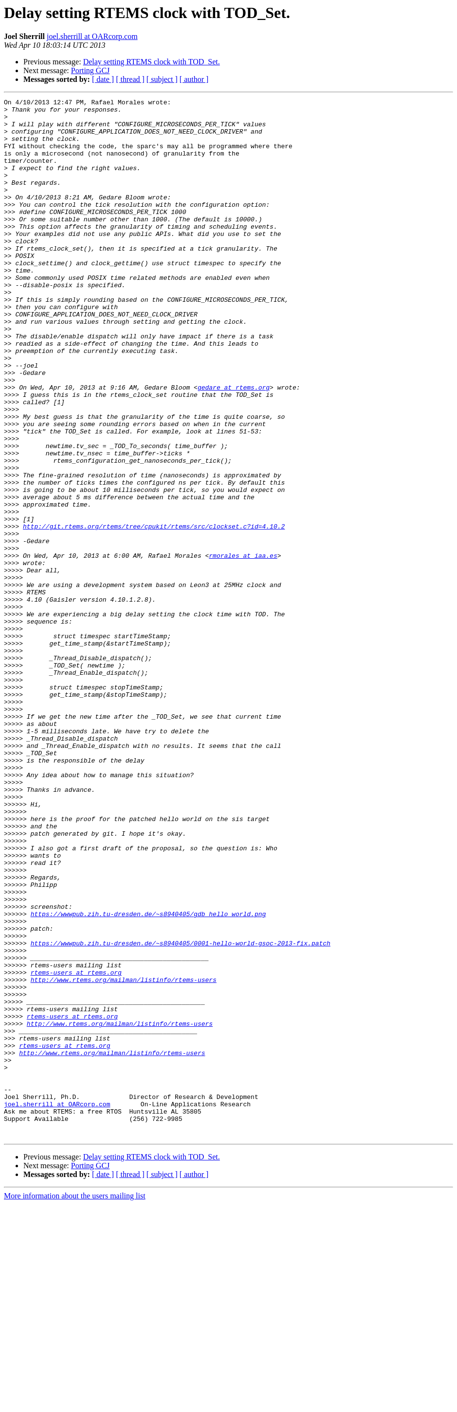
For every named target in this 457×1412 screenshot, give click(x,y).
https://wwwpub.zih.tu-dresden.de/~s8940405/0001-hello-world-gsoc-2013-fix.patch (180, 1112)
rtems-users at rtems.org (76, 1147)
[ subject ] (162, 79)
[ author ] (194, 79)
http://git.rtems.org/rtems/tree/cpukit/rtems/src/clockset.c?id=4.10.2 (154, 612)
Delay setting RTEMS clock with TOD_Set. (151, 62)
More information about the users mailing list (75, 1403)
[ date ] (103, 79)
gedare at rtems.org (234, 445)
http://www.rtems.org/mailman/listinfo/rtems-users (124, 1156)
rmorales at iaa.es (243, 647)
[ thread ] (130, 79)
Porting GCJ (90, 70)
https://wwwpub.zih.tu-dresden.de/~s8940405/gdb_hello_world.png (148, 1077)
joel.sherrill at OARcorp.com (92, 36)
